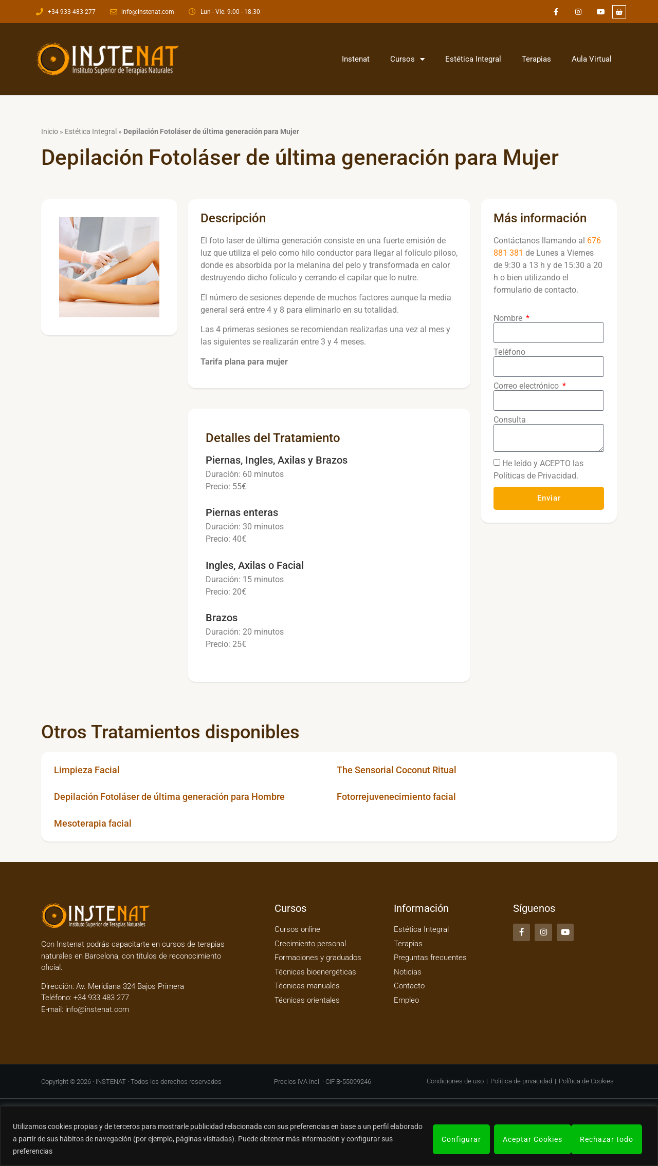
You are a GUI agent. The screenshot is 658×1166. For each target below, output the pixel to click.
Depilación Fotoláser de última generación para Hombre (169, 796)
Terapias (536, 59)
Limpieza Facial (87, 769)
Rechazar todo (528, 1139)
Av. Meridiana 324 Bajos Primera (130, 986)
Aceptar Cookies (606, 1139)
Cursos (407, 59)
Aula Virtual (592, 59)
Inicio (49, 131)
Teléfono (509, 352)
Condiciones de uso (455, 1081)
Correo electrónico (527, 386)
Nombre (509, 318)
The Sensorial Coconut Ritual (396, 769)
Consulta (510, 420)
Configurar (460, 1139)
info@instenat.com (97, 1009)
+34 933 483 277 (100, 997)
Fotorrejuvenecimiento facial (396, 796)
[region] (329, 1136)
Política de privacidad (521, 1081)
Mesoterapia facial (93, 823)
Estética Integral (473, 59)
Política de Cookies (586, 1081)
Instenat (356, 59)
